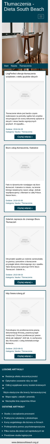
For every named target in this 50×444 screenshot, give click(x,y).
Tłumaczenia (25, 66)
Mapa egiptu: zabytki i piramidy (20, 397)
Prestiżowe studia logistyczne (18, 435)
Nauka (14, 66)
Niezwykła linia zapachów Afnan (20, 401)
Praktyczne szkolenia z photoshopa (21, 418)
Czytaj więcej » (25, 137)
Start (6, 66)
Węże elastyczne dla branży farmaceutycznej (24, 392)
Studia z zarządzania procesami (19, 414)
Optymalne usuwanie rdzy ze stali (21, 381)
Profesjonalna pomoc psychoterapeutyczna (24, 427)
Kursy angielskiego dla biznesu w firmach (23, 422)
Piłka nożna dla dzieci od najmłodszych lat (24, 431)
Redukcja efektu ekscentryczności (21, 376)
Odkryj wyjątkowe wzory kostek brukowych (25, 385)
